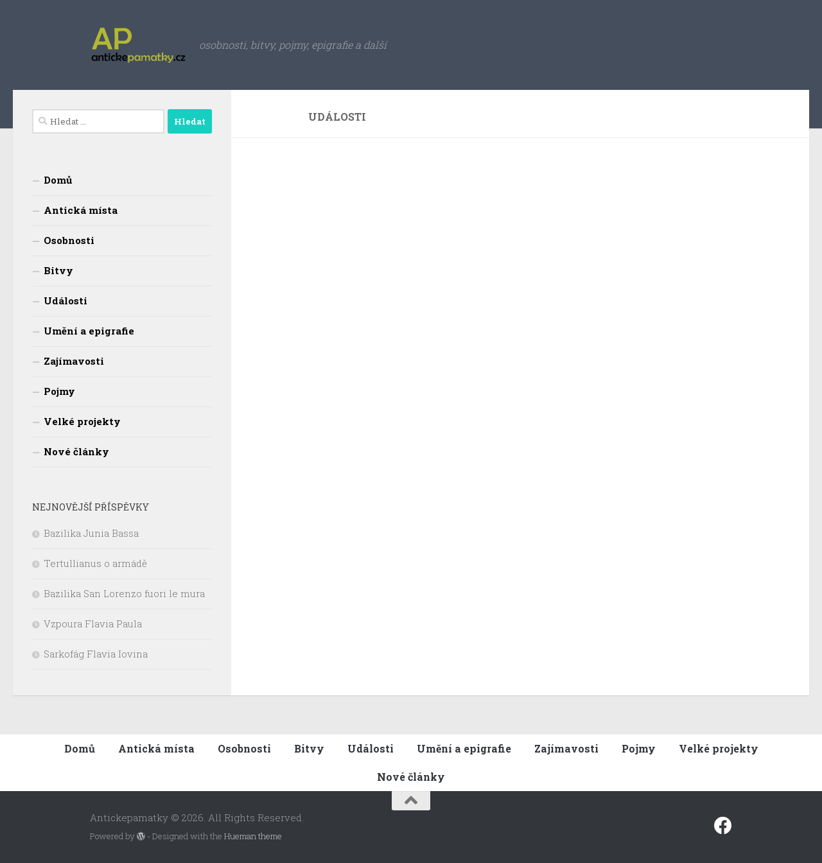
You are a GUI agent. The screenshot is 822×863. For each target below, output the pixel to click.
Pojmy (59, 391)
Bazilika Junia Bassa (91, 533)
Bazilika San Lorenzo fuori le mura (124, 593)
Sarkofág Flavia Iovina (96, 653)
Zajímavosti (74, 360)
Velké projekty (82, 421)
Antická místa (81, 210)
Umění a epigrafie (89, 330)
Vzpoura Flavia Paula (93, 623)
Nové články (76, 451)
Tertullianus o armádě (95, 563)
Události (65, 300)
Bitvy (58, 270)
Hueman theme (253, 836)
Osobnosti (69, 240)
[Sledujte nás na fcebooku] (723, 826)
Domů (58, 179)
